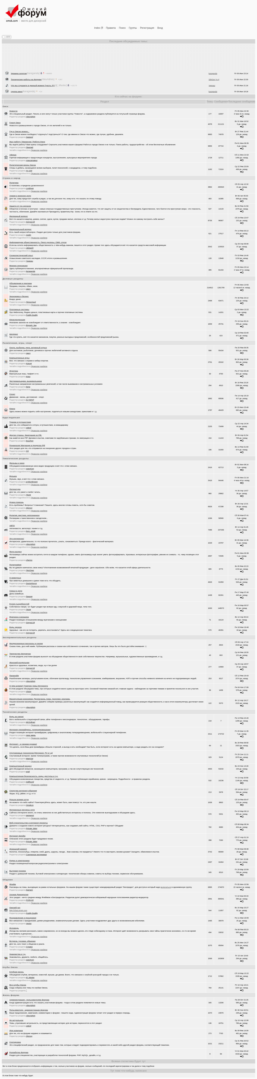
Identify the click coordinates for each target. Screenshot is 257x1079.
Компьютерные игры (19, 358)
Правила (111, 28)
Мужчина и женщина (19, 617)
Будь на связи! (16, 716)
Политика (13, 183)
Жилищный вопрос (18, 216)
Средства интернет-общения (23, 791)
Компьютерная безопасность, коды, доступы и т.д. (33, 776)
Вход (160, 28)
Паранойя (14, 675)
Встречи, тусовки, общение (22, 941)
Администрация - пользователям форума (29, 1000)
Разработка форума (18, 1052)
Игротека (13, 371)
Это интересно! (16, 538)
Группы (133, 28)
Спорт (12, 394)
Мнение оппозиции (18, 266)
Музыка (13, 476)
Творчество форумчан (20, 654)
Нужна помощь (16, 502)
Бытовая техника (17, 871)
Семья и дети (15, 591)
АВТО (12, 525)
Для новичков (16, 1030)
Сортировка (15, 1042)
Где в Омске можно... (19, 131)
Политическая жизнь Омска (22, 165)
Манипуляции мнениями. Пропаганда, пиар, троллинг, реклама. (39, 699)
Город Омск (15, 123)
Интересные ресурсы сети (22, 810)
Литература (14, 489)
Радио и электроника (19, 860)
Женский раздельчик (19, 662)
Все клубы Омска (17, 985)
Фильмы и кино (16, 463)
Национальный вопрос (20, 229)
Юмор (12, 409)
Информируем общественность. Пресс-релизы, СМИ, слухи (38, 242)
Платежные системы (19, 309)
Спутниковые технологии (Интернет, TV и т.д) (31, 753)
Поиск (122, 28)
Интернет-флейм (17, 836)
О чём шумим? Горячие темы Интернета (28, 686)
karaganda (213, 89)
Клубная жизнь (16, 972)
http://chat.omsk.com (18, 910)
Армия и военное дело (20, 196)
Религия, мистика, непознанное (24, 515)
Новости (13, 111)
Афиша (12, 155)
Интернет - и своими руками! (23, 744)
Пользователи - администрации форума (28, 1010)
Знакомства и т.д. (17, 954)
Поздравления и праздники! (22, 918)
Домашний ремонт (18, 849)
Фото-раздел (15, 552)
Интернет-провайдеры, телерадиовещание (30, 730)
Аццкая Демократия (18, 894)
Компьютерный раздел (20, 766)
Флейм (12, 884)
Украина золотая (19, 89)
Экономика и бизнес (19, 296)
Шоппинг (13, 334)
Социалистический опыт (21, 255)
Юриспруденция (17, 320)
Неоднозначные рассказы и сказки (26, 643)
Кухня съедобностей (19, 604)
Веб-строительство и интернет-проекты (28, 823)
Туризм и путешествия (20, 422)
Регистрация (147, 28)
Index (97, 28)
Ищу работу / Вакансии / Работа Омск (27, 142)
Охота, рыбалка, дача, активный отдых (28, 347)
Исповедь (14, 928)
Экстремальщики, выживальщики (25, 381)
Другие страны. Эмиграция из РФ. (25, 435)
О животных (15, 578)
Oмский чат (14, 907)
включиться (166, 887)
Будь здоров (15, 627)
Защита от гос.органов (20, 206)
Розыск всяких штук (19, 799)
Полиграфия (15, 565)
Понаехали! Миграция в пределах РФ (27, 445)
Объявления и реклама (20, 283)
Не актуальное (16, 1020)
